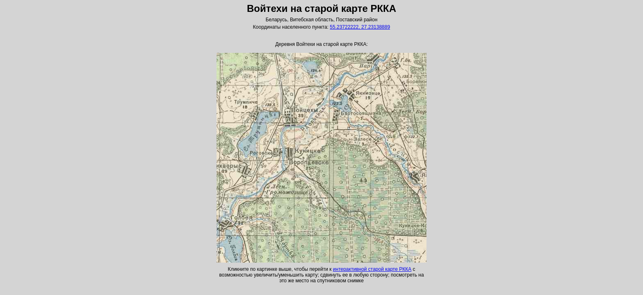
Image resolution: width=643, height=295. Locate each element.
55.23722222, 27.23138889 (360, 27)
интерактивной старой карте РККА (372, 269)
